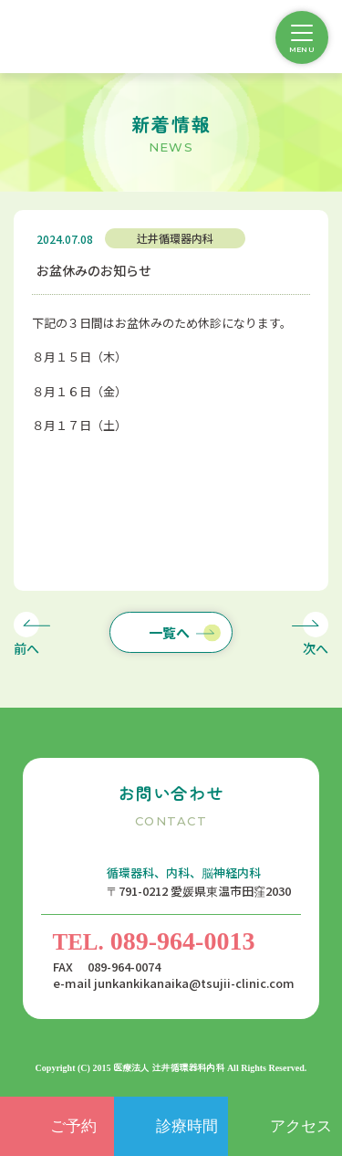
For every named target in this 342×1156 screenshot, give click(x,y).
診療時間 (187, 1126)
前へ (26, 648)
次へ (315, 648)
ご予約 (73, 1126)
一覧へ (169, 632)
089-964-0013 (154, 940)
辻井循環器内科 (175, 238)
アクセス (301, 1126)
